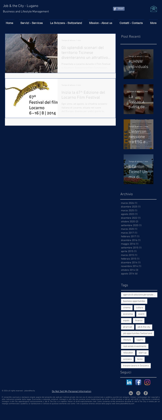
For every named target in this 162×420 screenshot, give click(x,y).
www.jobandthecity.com (125, 404)
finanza (138, 320)
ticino (139, 359)
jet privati (127, 327)
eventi (141, 314)
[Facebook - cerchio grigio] (146, 393)
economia (128, 314)
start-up (142, 352)
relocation (128, 352)
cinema (126, 307)
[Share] (119, 9)
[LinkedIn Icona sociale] (129, 382)
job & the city (144, 327)
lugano (140, 340)
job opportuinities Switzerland (137, 333)
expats (126, 320)
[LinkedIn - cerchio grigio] (131, 393)
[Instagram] (147, 382)
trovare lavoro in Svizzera (136, 365)
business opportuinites (134, 301)
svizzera (127, 359)
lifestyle (127, 340)
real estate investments (134, 346)
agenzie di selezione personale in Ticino (140, 294)
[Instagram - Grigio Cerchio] (138, 393)
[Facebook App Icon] (138, 382)
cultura (139, 307)
